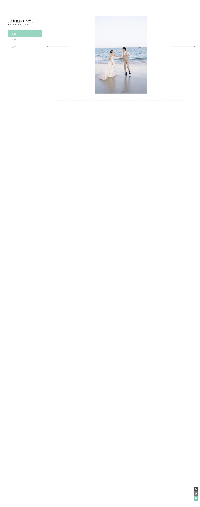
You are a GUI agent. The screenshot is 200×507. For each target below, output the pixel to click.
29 (152, 99)
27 (145, 99)
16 (107, 99)
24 (134, 99)
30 (155, 99)
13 (97, 99)
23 (131, 99)
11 (90, 99)
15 (103, 99)
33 (165, 99)
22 (128, 99)
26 (141, 99)
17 (110, 99)
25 (138, 99)
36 (176, 99)
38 (183, 99)
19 (117, 99)
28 (148, 99)
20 (121, 99)
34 (169, 99)
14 (100, 99)
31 (158, 99)
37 (179, 99)
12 (93, 99)
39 (186, 99)
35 (172, 99)
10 (86, 99)
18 (114, 99)
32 (162, 99)
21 (124, 99)
